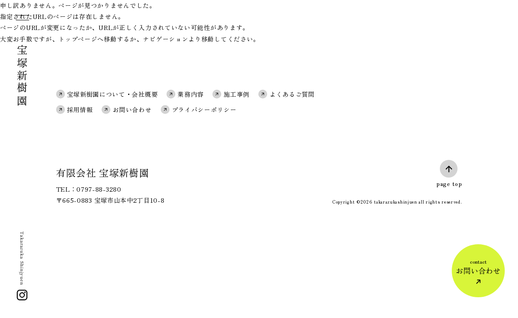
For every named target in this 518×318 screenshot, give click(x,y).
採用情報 (80, 109)
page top (449, 183)
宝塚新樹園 (22, 76)
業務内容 (191, 94)
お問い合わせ (132, 109)
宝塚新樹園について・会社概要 (112, 94)
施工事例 (236, 94)
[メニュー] (21, 19)
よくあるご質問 (292, 94)
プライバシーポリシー (204, 109)
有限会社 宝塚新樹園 (102, 172)
